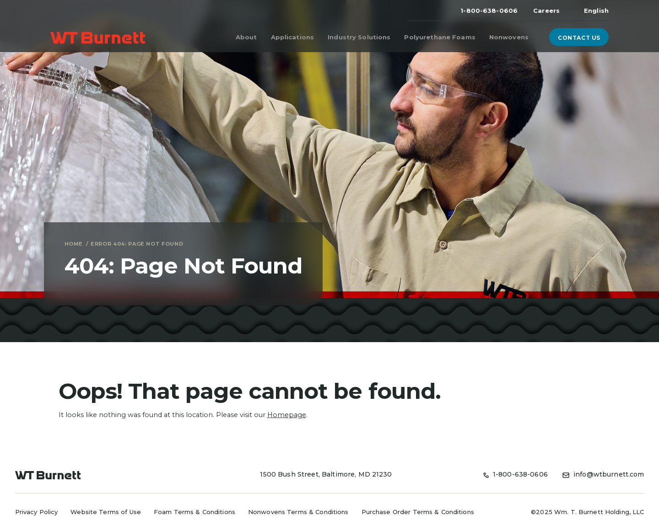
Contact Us (582, 37)
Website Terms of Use (105, 511)
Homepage (286, 415)
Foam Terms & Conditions (194, 511)
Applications (292, 37)
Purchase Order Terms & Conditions (418, 511)
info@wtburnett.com (603, 474)
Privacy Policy (36, 511)
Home (74, 244)
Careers (546, 10)
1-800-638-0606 (489, 10)
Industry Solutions (359, 37)
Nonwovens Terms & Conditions (298, 511)
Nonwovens (509, 37)
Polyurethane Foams (439, 37)
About (246, 37)
